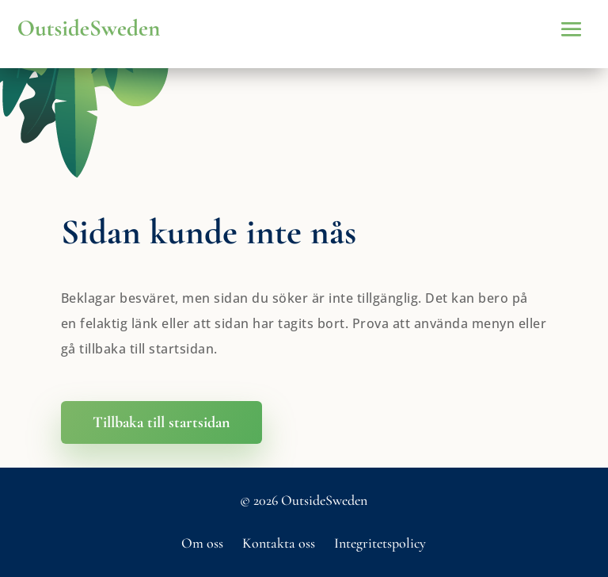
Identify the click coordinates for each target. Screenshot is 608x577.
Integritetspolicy (380, 543)
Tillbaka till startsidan (161, 422)
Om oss (202, 543)
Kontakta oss (278, 543)
